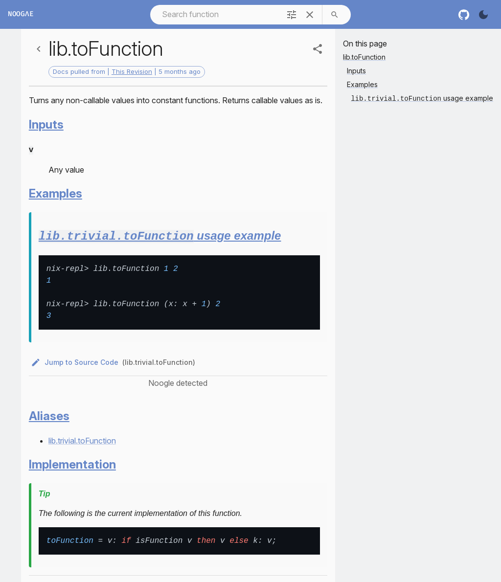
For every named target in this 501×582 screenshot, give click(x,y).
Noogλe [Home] (20, 14)
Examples (55, 192)
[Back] (38, 49)
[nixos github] (464, 14)
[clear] (309, 14)
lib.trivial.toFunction (82, 439)
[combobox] (214, 14)
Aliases (49, 414)
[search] (334, 14)
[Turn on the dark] (483, 14)
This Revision (132, 71)
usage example (160, 235)
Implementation (72, 463)
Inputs (46, 124)
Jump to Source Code (75, 361)
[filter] (291, 14)
